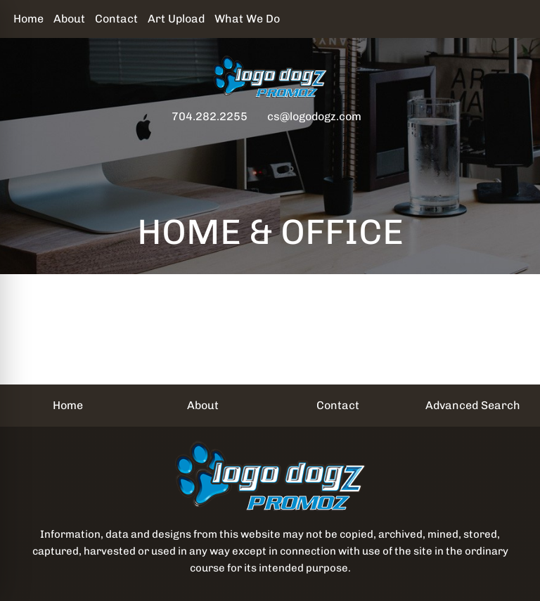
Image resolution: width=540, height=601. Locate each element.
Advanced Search (472, 405)
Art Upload (176, 18)
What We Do (247, 18)
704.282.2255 (210, 116)
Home (28, 18)
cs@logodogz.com (314, 116)
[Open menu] (512, 145)
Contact (116, 18)
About (69, 18)
